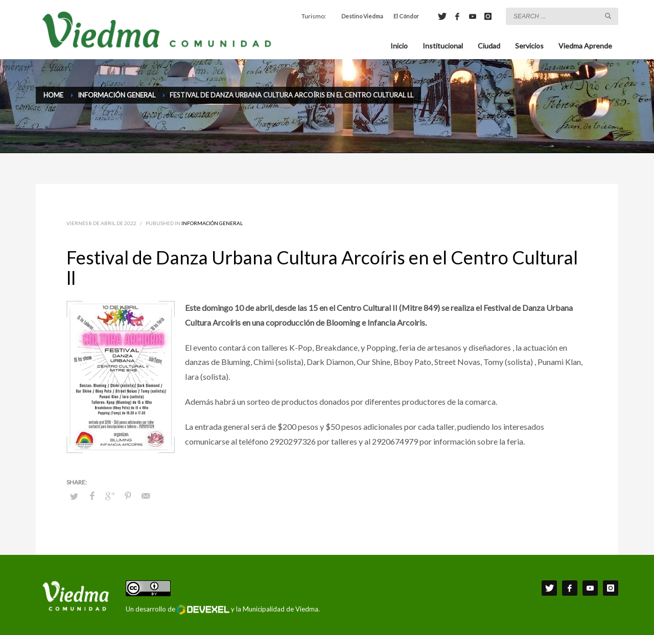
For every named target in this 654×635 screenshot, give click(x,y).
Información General (212, 223)
